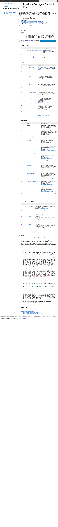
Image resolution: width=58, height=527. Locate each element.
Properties (23, 62)
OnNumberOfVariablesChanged (33, 181)
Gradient (30, 76)
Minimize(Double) (31, 173)
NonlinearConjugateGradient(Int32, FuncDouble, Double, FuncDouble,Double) (34, 56)
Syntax (22, 30)
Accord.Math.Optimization (7, 6)
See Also (23, 307)
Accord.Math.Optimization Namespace (29, 311)
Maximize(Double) (31, 152)
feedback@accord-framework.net (21, 318)
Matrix (41, 214)
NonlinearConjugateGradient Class (11, 8)
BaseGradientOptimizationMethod (45, 82)
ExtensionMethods (44, 208)
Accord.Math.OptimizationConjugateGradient (30, 312)
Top (21, 59)
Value (30, 111)
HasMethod (31, 206)
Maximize (40, 69)
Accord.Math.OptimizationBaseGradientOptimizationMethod (34, 22)
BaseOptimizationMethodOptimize (49, 191)
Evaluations (31, 67)
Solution (30, 98)
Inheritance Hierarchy (28, 18)
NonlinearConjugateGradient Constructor (10, 10)
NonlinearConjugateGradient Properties (10, 13)
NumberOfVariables (33, 92)
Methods (23, 120)
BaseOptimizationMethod (43, 74)
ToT (30, 224)
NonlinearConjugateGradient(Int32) (34, 50)
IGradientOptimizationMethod (27, 302)
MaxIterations (31, 88)
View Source (43, 41)
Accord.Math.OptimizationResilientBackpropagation (32, 313)
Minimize (51, 68)
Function (40, 68)
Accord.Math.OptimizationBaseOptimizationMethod (32, 21)
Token (30, 105)
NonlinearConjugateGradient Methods (10, 15)
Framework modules (6, 5)
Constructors (24, 45)
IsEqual (30, 210)
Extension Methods (27, 201)
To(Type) (30, 216)
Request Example (51, 41)
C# (22, 33)
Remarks (23, 235)
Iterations (31, 84)
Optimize (29, 187)
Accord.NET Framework (7, 3)
